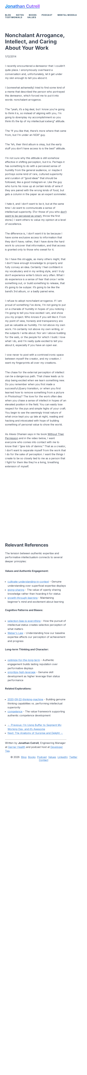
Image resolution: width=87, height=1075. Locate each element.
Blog (8, 15)
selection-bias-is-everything (24, 620)
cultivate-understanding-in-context (28, 581)
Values (31, 17)
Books (33, 15)
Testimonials (13, 17)
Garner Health (16, 747)
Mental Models (67, 15)
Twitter (73, 757)
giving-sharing (16, 589)
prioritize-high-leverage (21, 672)
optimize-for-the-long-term (24, 660)
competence (15, 711)
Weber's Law (15, 633)
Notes (20, 15)
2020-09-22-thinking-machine (25, 699)
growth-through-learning (23, 597)
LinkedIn (63, 757)
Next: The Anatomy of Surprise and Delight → (35, 733)
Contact (43, 760)
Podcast (47, 15)
